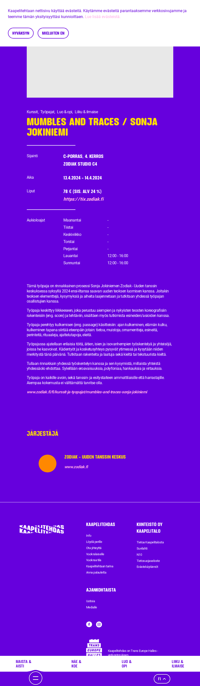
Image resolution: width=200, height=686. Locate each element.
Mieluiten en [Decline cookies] (53, 33)
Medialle (91, 607)
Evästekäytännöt (147, 567)
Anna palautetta (96, 572)
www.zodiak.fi (76, 467)
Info (88, 535)
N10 (139, 554)
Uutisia (90, 601)
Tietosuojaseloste (148, 561)
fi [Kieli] (162, 678)
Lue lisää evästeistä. (103, 16)
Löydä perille (94, 542)
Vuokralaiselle (95, 554)
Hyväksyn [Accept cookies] (20, 33)
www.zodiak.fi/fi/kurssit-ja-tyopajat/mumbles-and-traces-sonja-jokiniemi (87, 392)
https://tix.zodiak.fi (83, 199)
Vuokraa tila (93, 560)
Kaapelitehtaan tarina (99, 566)
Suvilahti (142, 548)
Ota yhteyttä (93, 548)
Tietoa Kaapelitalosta (150, 542)
